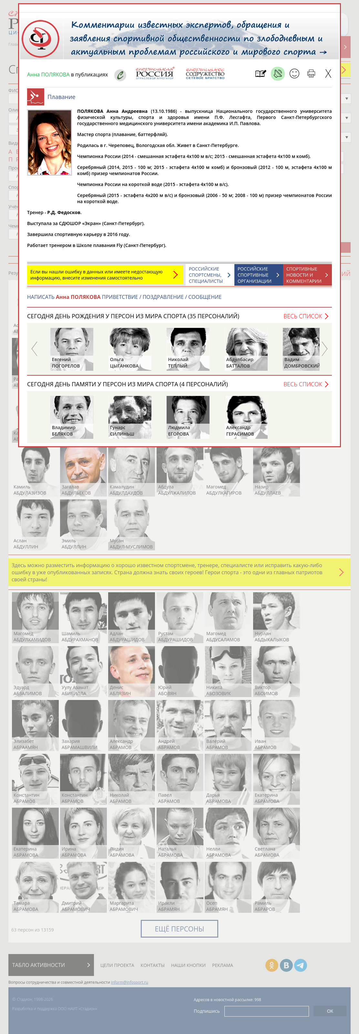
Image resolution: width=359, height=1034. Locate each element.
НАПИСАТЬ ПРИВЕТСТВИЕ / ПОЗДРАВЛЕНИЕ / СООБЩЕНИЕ (124, 296)
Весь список (302, 316)
